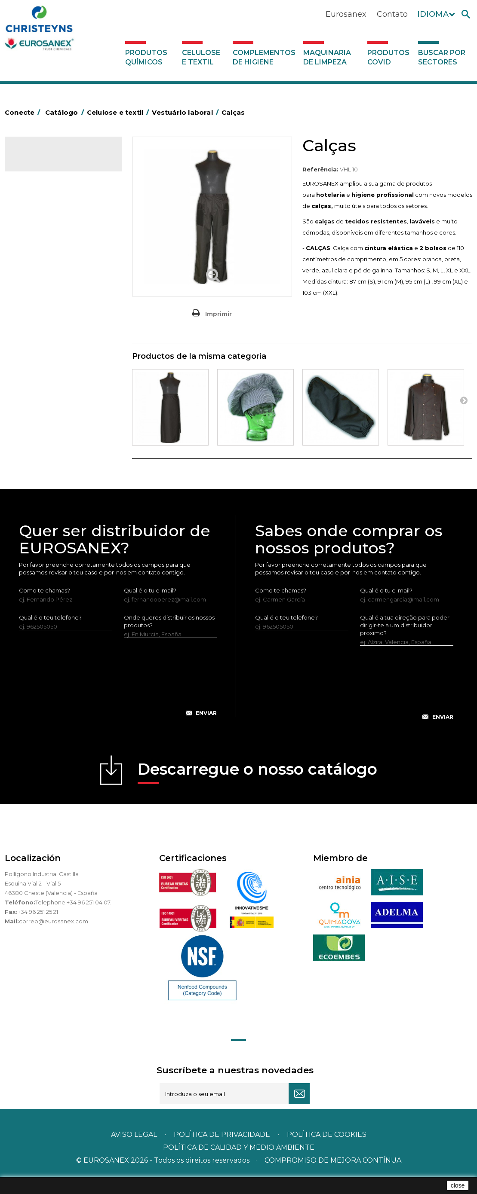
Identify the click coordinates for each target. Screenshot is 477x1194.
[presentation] (117, 700)
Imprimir (218, 313)
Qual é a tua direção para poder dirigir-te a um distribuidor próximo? (404, 641)
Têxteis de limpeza (47, 298)
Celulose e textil (201, 57)
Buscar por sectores (441, 57)
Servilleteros (39, 325)
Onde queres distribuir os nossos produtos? (169, 637)
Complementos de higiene (264, 57)
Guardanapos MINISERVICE (59, 285)
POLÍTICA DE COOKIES (326, 1151)
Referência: (320, 169)
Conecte (24, 112)
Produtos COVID (388, 57)
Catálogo (45, 161)
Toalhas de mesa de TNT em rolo (59, 252)
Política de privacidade (222, 1151)
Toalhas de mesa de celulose (61, 232)
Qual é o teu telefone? (50, 633)
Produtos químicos (146, 57)
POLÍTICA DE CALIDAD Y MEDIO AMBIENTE (238, 1164)
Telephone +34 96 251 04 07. (73, 918)
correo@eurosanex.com (53, 937)
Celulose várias (42, 219)
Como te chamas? (44, 606)
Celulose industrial (47, 205)
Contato (392, 14)
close (458, 1185)
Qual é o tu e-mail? (150, 606)
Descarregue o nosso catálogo (257, 788)
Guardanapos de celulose (57, 272)
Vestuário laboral (44, 311)
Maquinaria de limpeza (327, 57)
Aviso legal (134, 1151)
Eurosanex (346, 14)
